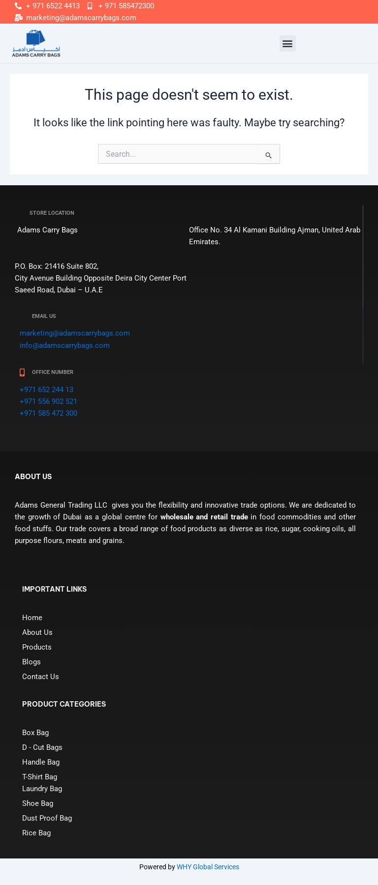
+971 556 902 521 (48, 401)
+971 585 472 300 (48, 413)
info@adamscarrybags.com (65, 345)
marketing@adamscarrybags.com (75, 333)
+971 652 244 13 (46, 389)
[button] (288, 43)
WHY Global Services (208, 867)
